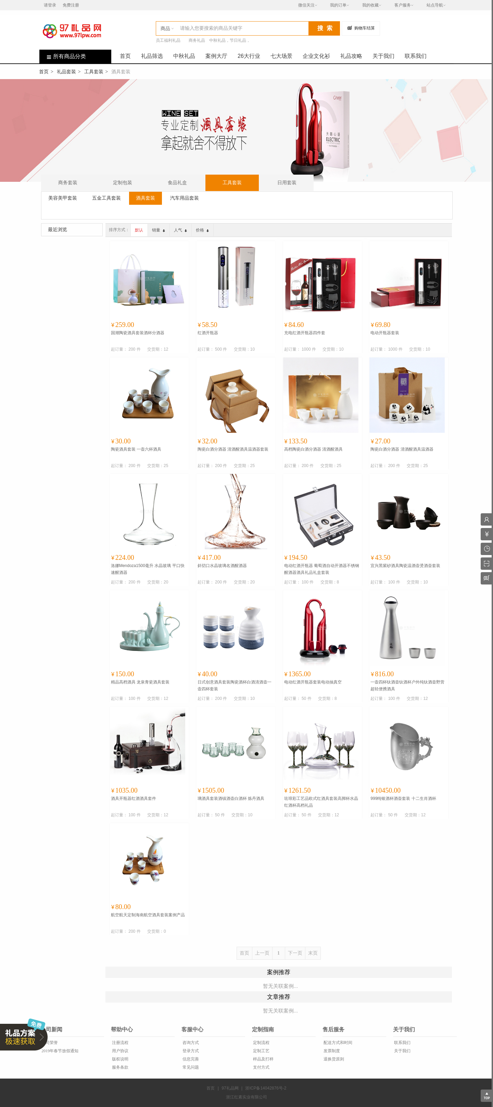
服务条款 (119, 1067)
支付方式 (260, 1067)
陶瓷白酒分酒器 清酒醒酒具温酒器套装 (233, 449)
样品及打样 (263, 1059)
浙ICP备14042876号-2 (265, 1088)
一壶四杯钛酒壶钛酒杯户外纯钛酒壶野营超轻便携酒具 (407, 685)
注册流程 (119, 1042)
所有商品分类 (62, 56)
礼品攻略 (351, 56)
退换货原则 (333, 1059)
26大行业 (249, 56)
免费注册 (71, 5)
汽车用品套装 (184, 198)
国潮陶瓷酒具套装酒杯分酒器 (137, 332)
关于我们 (383, 56)
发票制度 (331, 1050)
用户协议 (119, 1050)
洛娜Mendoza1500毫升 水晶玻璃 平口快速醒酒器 (148, 569)
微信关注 (306, 5)
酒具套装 (145, 198)
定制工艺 (260, 1050)
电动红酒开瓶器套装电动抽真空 (313, 682)
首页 (125, 56)
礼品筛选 (152, 56)
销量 (158, 230)
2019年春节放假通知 (59, 1050)
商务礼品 (197, 40)
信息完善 (190, 1059)
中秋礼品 (184, 56)
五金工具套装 (106, 198)
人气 (180, 230)
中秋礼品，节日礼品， (229, 40)
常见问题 (190, 1067)
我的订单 (338, 5)
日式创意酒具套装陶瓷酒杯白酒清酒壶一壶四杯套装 (234, 685)
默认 (139, 230)
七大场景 (281, 56)
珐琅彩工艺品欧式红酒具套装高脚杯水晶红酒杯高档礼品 (321, 802)
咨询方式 (190, 1042)
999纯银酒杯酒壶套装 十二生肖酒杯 (403, 798)
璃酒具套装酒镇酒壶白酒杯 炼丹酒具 (231, 798)
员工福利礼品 (168, 40)
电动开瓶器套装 (384, 332)
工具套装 (93, 71)
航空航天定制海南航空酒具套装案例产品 (148, 915)
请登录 (50, 5)
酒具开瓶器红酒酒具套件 (133, 798)
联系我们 (416, 56)
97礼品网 (230, 1088)
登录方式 (190, 1050)
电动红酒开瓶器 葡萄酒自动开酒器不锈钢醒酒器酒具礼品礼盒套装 (321, 569)
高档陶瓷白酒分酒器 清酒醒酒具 (313, 449)
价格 (202, 230)
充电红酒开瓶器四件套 (304, 332)
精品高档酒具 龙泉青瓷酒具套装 (140, 682)
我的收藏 (370, 5)
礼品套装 (66, 71)
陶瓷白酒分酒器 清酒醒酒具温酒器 (401, 449)
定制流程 (260, 1042)
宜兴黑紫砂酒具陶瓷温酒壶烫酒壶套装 (405, 565)
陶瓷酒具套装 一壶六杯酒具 (136, 449)
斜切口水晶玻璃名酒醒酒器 (222, 565)
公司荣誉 (49, 1042)
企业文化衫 (316, 56)
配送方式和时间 (337, 1042)
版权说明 (119, 1059)
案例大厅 (216, 56)
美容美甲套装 (62, 198)
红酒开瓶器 (208, 332)
